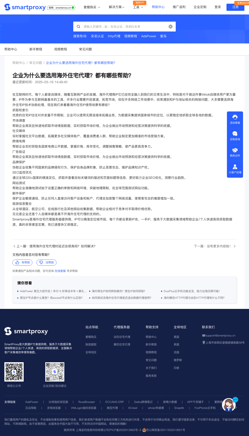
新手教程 (35, 49)
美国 (176, 337)
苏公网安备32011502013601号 (165, 430)
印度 (176, 368)
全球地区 (90, 352)
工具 (138, 7)
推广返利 (179, 7)
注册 (235, 7)
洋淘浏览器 (54, 408)
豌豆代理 (112, 408)
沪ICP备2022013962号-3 (125, 430)
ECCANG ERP (114, 402)
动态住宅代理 (122, 337)
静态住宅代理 (122, 344)
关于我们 (151, 368)
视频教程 (60, 49)
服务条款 (151, 376)
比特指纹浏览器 (58, 402)
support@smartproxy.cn (220, 335)
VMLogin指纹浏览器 (83, 408)
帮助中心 (158, 7)
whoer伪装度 (156, 408)
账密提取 (90, 344)
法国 (176, 352)
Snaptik (179, 408)
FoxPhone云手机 (205, 408)
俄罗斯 (178, 360)
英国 (176, 344)
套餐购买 (92, 7)
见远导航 (30, 408)
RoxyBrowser (86, 402)
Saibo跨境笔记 (143, 402)
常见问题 (85, 49)
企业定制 (200, 7)
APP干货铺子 (195, 402)
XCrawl (132, 408)
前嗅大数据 (170, 402)
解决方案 (115, 7)
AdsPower (31, 402)
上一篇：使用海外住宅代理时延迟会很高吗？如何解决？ (54, 246)
